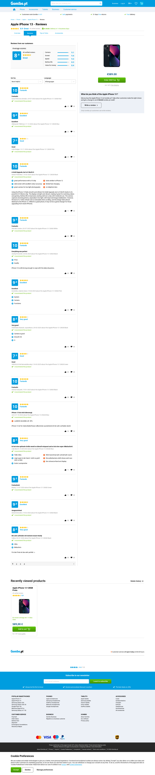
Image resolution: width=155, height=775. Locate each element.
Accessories (33, 9)
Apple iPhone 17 (16, 699)
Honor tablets (85, 704)
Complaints (77, 749)
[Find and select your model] (76, 3)
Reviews (42, 19)
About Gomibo (85, 717)
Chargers (118, 702)
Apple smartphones (52, 699)
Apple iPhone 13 (33, 19)
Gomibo (84, 714)
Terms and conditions (99, 749)
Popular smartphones (21, 696)
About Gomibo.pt (42, 749)
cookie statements (76, 764)
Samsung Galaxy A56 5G (19, 704)
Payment (14, 717)
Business (55, 9)
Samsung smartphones (53, 700)
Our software (84, 719)
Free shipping (115, 85)
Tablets (45, 9)
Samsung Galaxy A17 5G (19, 710)
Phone (22, 9)
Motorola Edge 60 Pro (18, 708)
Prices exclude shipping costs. (97, 745)
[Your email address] (66, 681)
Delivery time (15, 721)
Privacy (51, 749)
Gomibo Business (51, 717)
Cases (117, 699)
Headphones (119, 706)
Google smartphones (52, 706)
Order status (15, 719)
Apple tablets (85, 699)
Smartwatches (120, 708)
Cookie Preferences (66, 749)
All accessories (120, 710)
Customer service (69, 9)
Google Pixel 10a (16, 706)
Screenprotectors (121, 700)
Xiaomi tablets (85, 702)
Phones (49, 696)
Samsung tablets (86, 700)
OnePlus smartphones (52, 702)
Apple (24, 19)
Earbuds (118, 704)
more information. (96, 747)
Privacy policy (85, 721)
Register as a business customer (55, 719)
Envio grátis (22, 634)
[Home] (14, 9)
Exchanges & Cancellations (19, 724)
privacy (64, 764)
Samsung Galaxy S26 (18, 702)
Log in (120, 3)
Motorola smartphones (53, 704)
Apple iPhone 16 (16, 700)
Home (12, 19)
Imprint (57, 749)
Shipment (14, 722)
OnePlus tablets (85, 706)
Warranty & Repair (17, 726)
